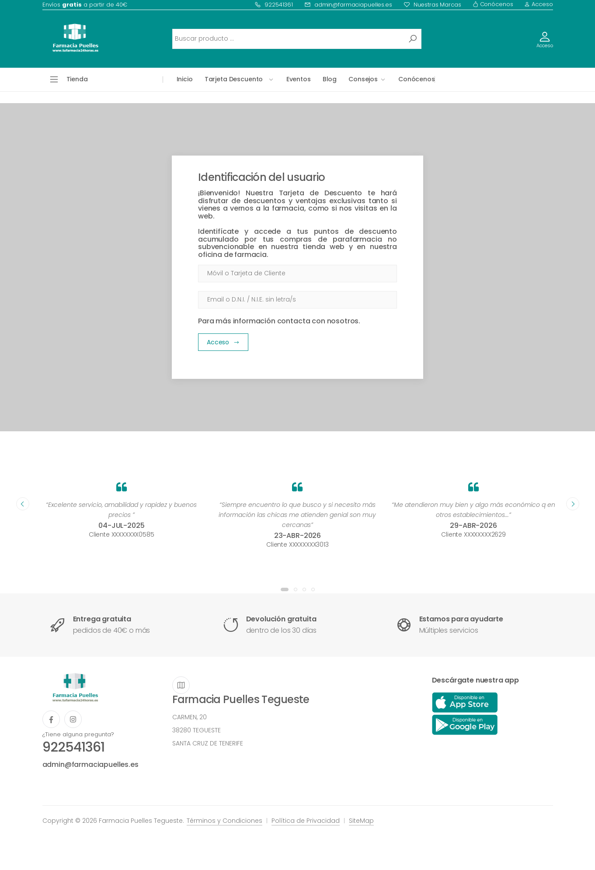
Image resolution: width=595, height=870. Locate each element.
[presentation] (22, 503)
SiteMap (361, 820)
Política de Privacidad (305, 820)
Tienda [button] (77, 79)
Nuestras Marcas (432, 4)
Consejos (363, 79)
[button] (284, 589)
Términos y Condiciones (224, 820)
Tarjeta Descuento (234, 79)
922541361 (273, 4)
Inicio (185, 79)
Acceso (538, 4)
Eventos (298, 79)
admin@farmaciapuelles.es (348, 4)
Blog (330, 79)
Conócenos (493, 4)
